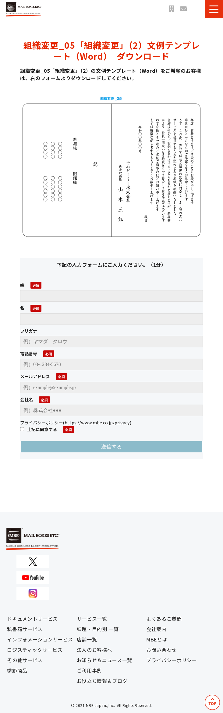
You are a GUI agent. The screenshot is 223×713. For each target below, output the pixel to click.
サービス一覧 (92, 618)
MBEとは (156, 639)
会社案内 (156, 629)
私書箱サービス (24, 629)
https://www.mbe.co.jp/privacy (97, 422)
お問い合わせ (183, 9)
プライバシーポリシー (171, 660)
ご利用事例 (89, 670)
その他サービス (24, 660)
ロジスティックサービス (34, 649)
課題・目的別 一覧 (98, 629)
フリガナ (28, 331)
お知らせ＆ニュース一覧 (104, 660)
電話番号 (28, 353)
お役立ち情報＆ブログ (102, 680)
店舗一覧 (171, 9)
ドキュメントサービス (32, 618)
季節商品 (17, 670)
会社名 (26, 399)
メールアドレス (35, 376)
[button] (214, 9)
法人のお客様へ (94, 649)
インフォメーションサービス (40, 639)
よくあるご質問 (164, 618)
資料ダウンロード (195, 9)
